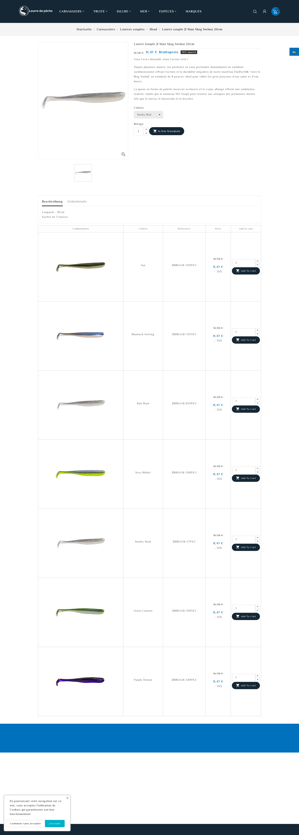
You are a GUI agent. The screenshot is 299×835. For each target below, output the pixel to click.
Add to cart (246, 271)
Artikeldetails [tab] (77, 201)
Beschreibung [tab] (52, 201)
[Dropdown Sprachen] (294, 52)
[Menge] (138, 131)
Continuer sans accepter (25, 823)
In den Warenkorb (166, 131)
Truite (100, 11)
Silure (124, 11)
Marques (194, 11)
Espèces (168, 11)
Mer (145, 11)
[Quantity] (243, 262)
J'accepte (55, 823)
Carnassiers (72, 11)
